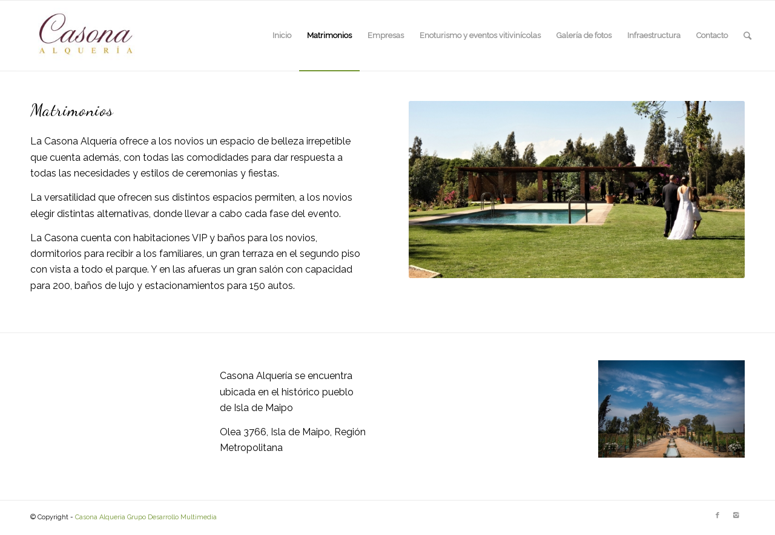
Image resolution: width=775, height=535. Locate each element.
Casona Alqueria (100, 517)
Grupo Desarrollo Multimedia (172, 517)
